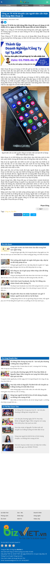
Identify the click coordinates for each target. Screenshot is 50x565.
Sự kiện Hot (11, 10)
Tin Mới (8, 5)
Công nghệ (37, 515)
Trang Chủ (4, 10)
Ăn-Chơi (3, 519)
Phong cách (4, 515)
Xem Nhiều (25, 5)
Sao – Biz (20, 512)
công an (7, 211)
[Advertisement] (25, 230)
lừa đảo (13, 211)
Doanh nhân (38, 512)
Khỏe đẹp (20, 515)
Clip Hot (41, 5)
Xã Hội (19, 10)
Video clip (37, 519)
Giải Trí (19, 519)
